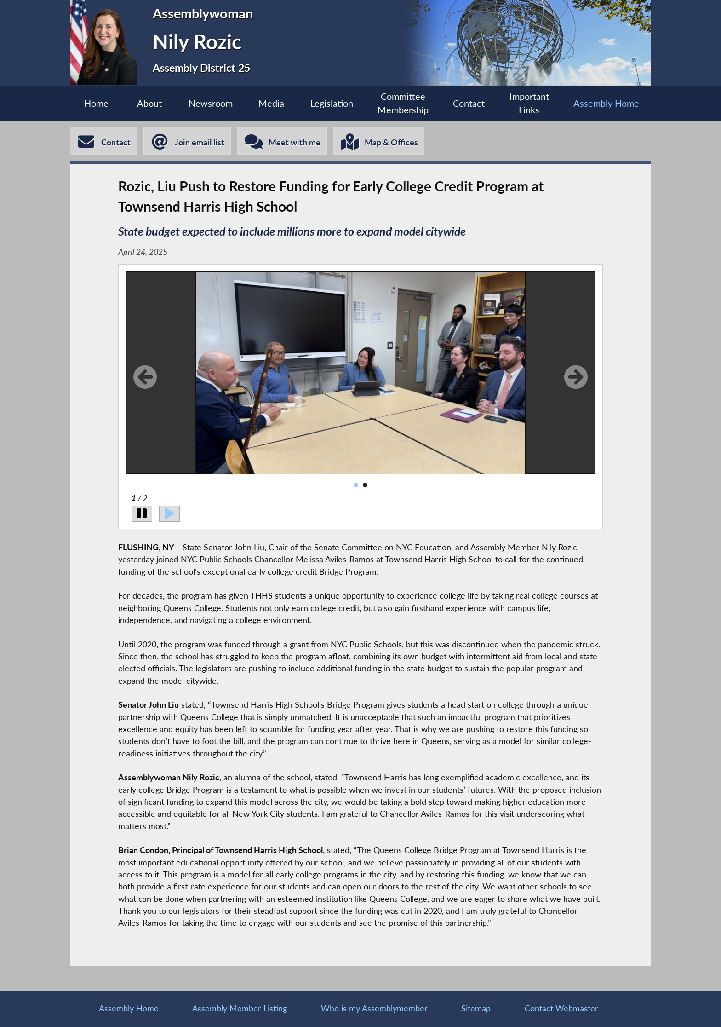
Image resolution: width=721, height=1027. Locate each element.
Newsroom (211, 103)
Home (96, 103)
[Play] (169, 514)
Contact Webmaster (561, 1008)
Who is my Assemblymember (374, 1008)
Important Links (529, 103)
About (149, 103)
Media (271, 103)
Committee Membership (403, 103)
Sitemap (476, 1008)
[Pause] (142, 514)
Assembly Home (606, 103)
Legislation (331, 103)
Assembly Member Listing (239, 1008)
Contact (469, 103)
